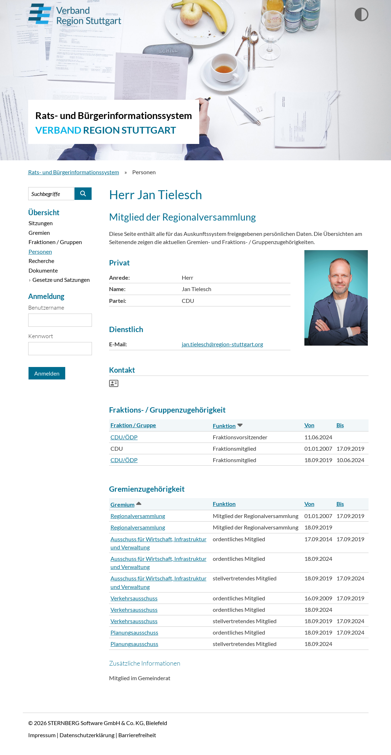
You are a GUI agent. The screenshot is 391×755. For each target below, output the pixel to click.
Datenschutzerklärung (87, 734)
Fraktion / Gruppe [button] (133, 425)
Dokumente (43, 270)
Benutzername (46, 307)
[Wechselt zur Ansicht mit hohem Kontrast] (362, 15)
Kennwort (40, 336)
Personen (40, 251)
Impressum (42, 734)
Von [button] (309, 425)
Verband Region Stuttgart (74, 15)
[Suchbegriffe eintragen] (51, 193)
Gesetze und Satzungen (61, 279)
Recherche (41, 260)
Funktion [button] (227, 425)
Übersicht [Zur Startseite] (44, 212)
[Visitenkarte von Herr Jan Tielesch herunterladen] (113, 384)
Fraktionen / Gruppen (55, 241)
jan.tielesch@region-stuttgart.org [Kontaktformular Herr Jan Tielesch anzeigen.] (222, 344)
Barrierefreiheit (137, 734)
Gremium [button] (125, 504)
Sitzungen (41, 222)
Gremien (39, 232)
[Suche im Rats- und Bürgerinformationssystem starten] (83, 193)
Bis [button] (340, 425)
